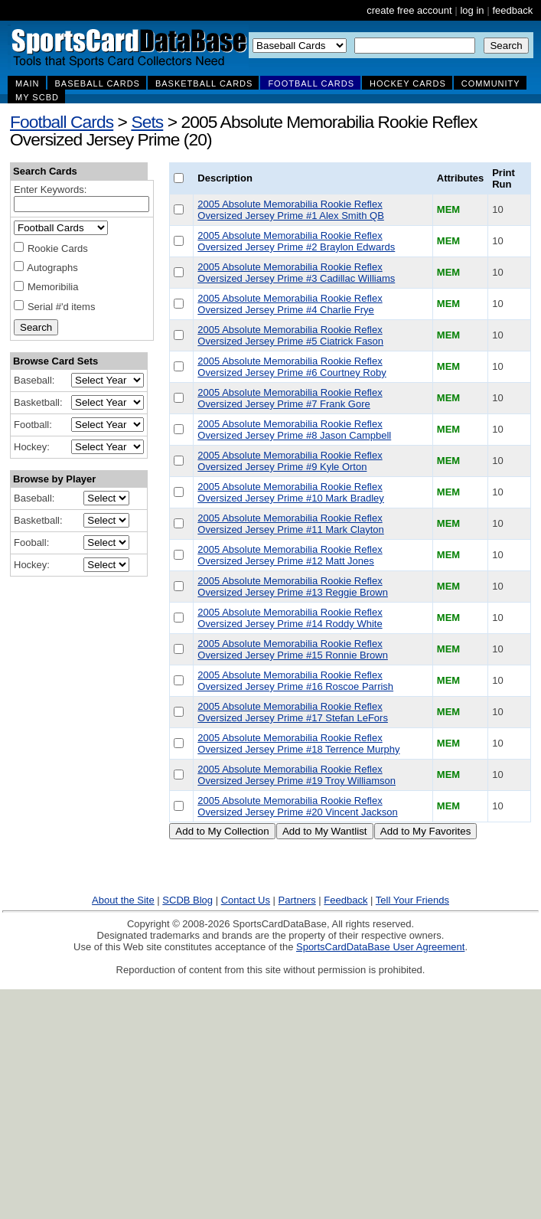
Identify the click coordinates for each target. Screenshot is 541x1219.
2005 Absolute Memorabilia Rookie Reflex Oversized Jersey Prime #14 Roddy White (289, 617)
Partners (297, 900)
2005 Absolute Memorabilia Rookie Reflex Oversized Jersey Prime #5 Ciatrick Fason (290, 335)
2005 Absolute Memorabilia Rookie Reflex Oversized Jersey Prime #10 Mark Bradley (290, 492)
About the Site (123, 900)
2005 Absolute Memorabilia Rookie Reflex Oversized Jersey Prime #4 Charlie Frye (289, 303)
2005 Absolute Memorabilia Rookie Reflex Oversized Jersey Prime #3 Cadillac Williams (296, 272)
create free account (409, 10)
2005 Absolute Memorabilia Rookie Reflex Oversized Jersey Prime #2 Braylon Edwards (296, 241)
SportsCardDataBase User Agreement (380, 947)
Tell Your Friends (412, 900)
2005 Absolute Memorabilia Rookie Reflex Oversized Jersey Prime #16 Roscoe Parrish (295, 680)
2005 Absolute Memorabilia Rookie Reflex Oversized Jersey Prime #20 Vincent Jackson (297, 806)
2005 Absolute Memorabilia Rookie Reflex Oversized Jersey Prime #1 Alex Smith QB (290, 209)
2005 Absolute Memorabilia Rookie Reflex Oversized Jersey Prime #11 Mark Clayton (290, 523)
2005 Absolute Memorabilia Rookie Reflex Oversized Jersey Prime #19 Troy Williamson (296, 774)
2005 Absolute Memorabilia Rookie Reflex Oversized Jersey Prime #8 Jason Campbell (294, 429)
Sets (147, 122)
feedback (512, 10)
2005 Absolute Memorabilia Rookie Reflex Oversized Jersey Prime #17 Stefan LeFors (292, 712)
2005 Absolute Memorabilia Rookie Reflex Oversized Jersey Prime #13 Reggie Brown (292, 586)
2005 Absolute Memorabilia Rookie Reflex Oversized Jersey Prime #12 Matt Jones (289, 555)
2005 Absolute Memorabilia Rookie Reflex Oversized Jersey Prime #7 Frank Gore (289, 398)
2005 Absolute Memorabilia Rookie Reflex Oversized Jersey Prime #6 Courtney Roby (291, 366)
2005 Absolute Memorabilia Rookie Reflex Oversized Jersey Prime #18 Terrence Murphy (298, 743)
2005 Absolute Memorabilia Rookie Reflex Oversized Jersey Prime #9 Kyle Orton (289, 460)
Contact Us (245, 900)
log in (472, 10)
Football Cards (61, 122)
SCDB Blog (187, 900)
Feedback (345, 900)
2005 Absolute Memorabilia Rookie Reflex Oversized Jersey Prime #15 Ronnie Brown (292, 649)
